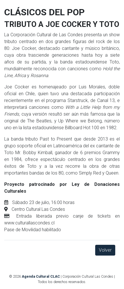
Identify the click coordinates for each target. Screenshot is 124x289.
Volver (105, 250)
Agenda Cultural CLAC (41, 276)
